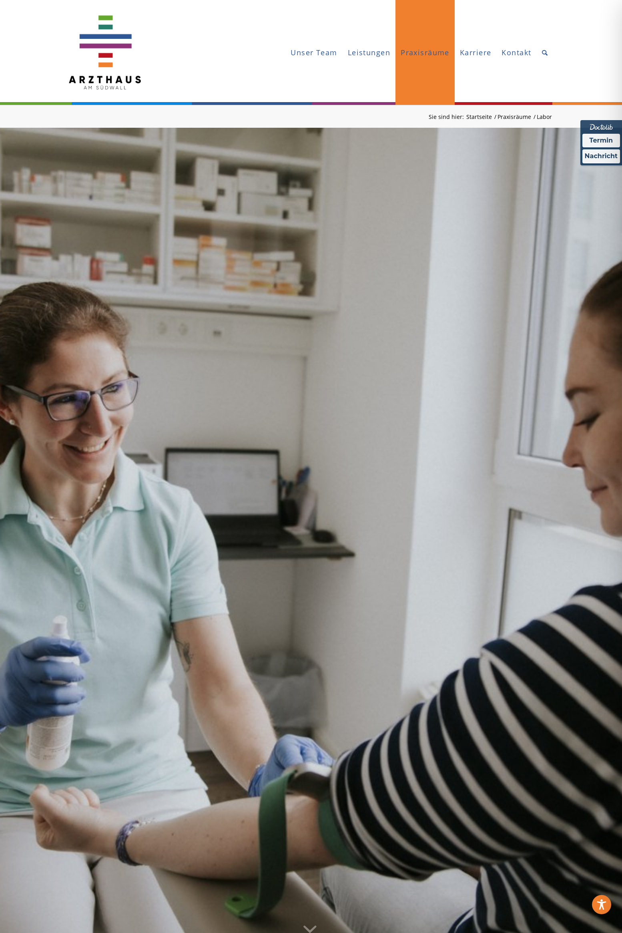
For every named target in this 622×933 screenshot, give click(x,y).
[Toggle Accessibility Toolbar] (601, 904)
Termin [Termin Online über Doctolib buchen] (601, 140)
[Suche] (545, 52)
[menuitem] (313, 52)
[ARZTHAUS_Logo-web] (105, 52)
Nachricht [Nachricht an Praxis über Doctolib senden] (601, 156)
